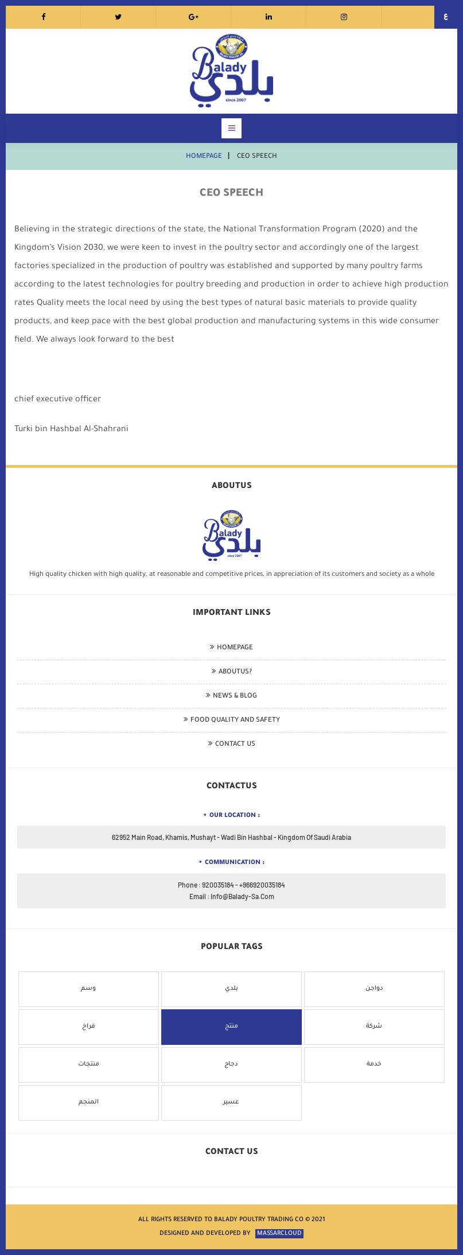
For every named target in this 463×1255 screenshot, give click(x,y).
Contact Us (235, 745)
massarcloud (279, 1233)
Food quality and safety (235, 721)
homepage (204, 157)
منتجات (88, 1064)
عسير (231, 1102)
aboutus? (235, 672)
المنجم (89, 1102)
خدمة (374, 1064)
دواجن (374, 988)
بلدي (231, 988)
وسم (88, 988)
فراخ (88, 1026)
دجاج (231, 1064)
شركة (374, 1026)
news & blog (235, 696)
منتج (231, 1026)
